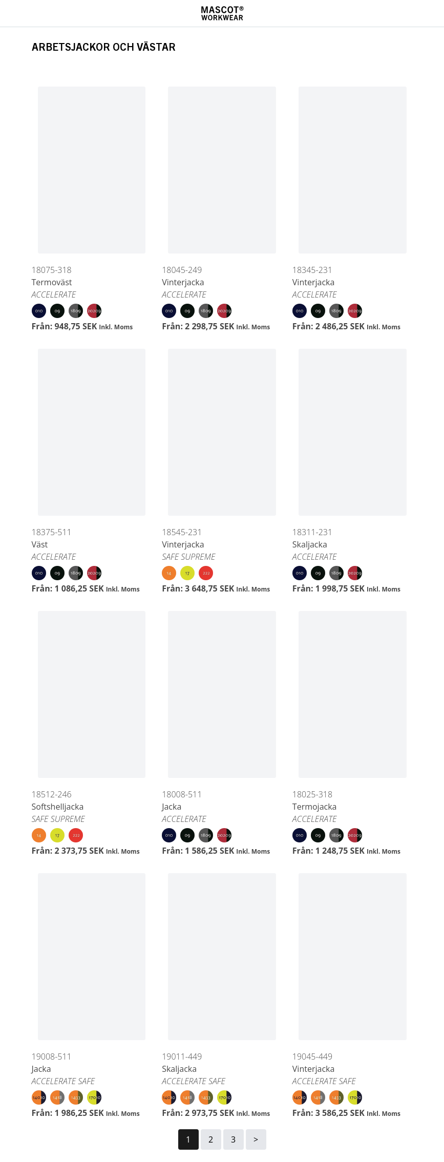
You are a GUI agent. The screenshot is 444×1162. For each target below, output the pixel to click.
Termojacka (314, 806)
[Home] (222, 13)
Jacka (171, 806)
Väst (40, 544)
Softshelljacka (58, 806)
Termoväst (52, 282)
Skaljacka (309, 544)
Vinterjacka (183, 282)
